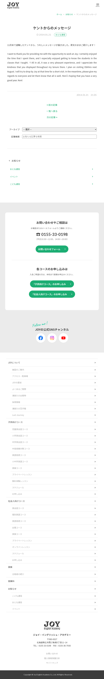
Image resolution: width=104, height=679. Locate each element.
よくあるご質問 (19, 389)
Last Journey (18, 414)
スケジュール (18, 487)
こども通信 (15, 184)
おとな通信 (60, 34)
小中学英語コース (20, 461)
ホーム (59, 14)
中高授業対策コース (21, 448)
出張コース (17, 527)
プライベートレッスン (22, 474)
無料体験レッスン (20, 481)
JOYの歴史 (17, 382)
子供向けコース (15, 422)
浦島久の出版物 (19, 395)
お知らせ (69, 14)
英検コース (17, 468)
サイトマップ (52, 662)
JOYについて (14, 362)
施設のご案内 (18, 369)
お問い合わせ (52, 653)
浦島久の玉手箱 (19, 408)
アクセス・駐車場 (20, 376)
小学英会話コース (20, 435)
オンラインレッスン (21, 546)
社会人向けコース (16, 501)
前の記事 (52, 104)
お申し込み (17, 493)
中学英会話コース (20, 442)
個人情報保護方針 (52, 658)
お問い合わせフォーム (49, 249)
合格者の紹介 (18, 574)
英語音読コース (19, 455)
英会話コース (18, 508)
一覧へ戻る (52, 111)
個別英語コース (19, 514)
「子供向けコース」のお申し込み (49, 284)
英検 (10, 566)
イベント (14, 176)
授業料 (11, 581)
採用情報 (16, 402)
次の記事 (52, 117)
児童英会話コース (20, 429)
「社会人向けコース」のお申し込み (49, 294)
